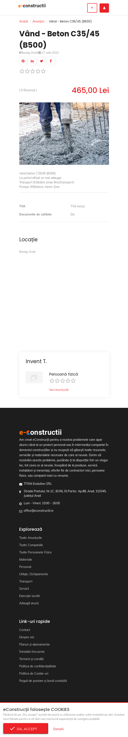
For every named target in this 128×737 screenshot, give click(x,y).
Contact (24, 630)
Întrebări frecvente (32, 652)
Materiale (25, 560)
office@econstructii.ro (38, 511)
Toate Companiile (31, 545)
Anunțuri (38, 21)
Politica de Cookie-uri (33, 673)
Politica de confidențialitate (37, 666)
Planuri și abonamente (34, 644)
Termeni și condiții (31, 659)
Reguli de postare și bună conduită (43, 681)
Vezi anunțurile (59, 389)
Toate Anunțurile (30, 538)
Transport (25, 581)
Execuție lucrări (29, 596)
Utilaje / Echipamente (33, 574)
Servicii (24, 589)
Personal (25, 567)
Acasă (23, 21)
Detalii (58, 729)
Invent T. (36, 361)
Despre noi (26, 637)
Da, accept (25, 729)
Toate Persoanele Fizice (35, 552)
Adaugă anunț (29, 603)
